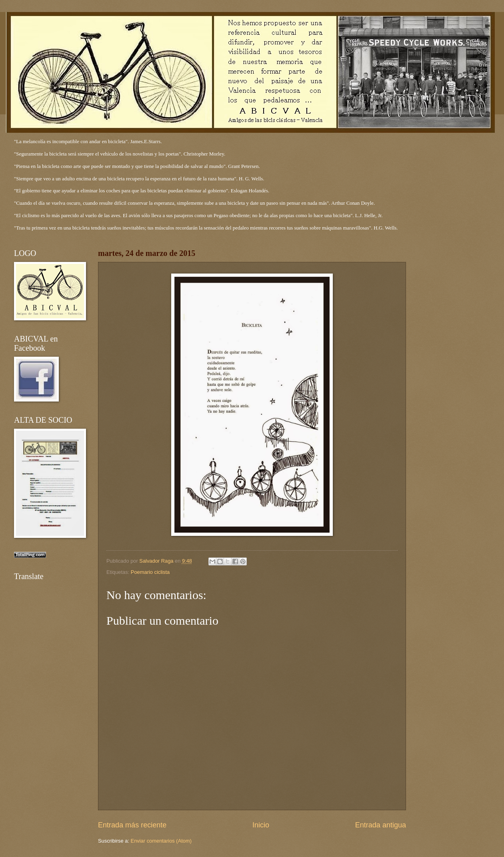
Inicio (260, 825)
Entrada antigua (380, 825)
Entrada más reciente (132, 825)
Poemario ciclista (150, 572)
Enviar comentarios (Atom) (161, 841)
